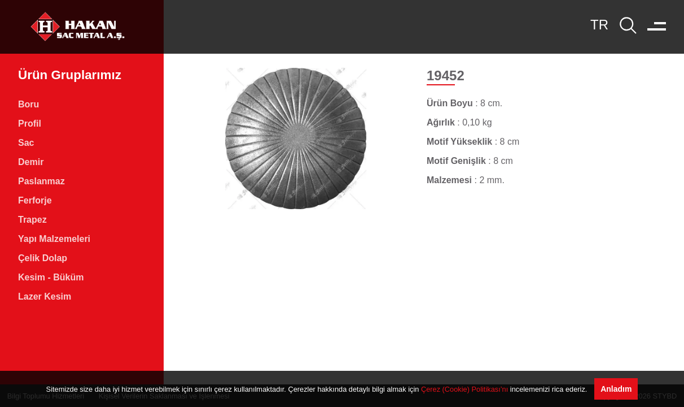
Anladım (616, 388)
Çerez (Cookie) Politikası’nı (464, 389)
